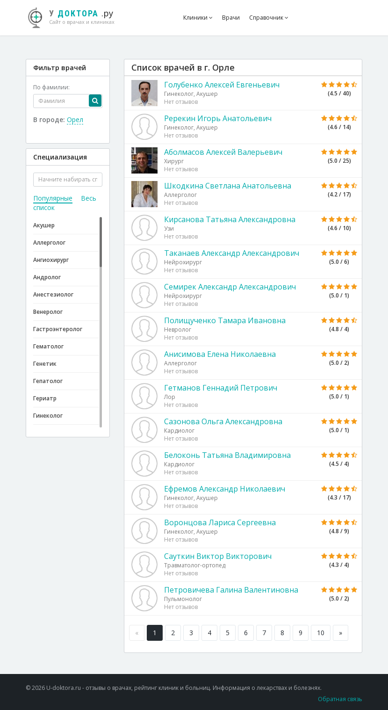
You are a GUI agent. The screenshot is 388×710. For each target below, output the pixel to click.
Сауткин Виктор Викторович (218, 556)
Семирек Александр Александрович (230, 287)
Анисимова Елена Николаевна (220, 354)
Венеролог (48, 312)
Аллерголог (49, 242)
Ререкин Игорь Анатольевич (218, 118)
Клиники (198, 18)
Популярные (52, 198)
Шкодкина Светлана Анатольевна (227, 186)
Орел (75, 119)
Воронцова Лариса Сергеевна (220, 522)
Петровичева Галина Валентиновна (231, 590)
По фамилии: (51, 87)
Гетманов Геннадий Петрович (220, 388)
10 (320, 632)
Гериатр (45, 398)
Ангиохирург (51, 260)
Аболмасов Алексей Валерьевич (223, 152)
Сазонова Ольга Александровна (223, 421)
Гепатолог (48, 381)
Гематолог (48, 346)
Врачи (231, 18)
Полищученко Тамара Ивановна (225, 320)
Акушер (44, 225)
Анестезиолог (53, 294)
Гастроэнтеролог (57, 329)
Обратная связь (340, 699)
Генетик (45, 364)
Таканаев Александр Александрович (231, 253)
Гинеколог (48, 416)
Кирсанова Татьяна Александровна (229, 219)
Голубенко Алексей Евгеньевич (222, 85)
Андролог (47, 277)
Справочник (268, 18)
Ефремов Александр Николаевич (224, 489)
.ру (76, 16)
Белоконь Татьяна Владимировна (227, 455)
